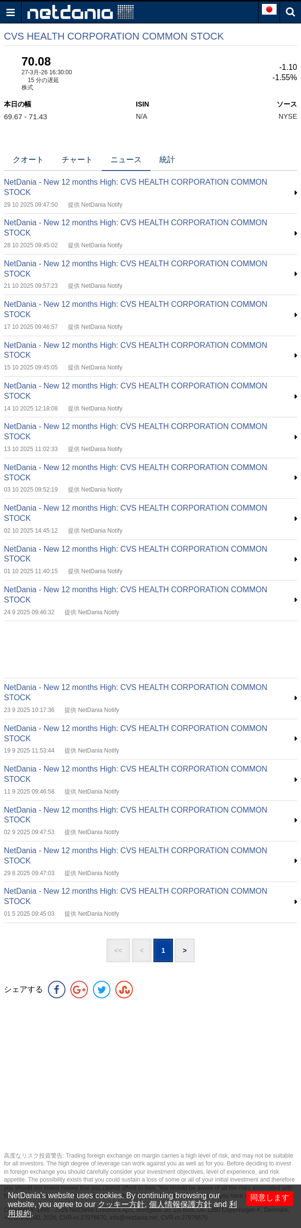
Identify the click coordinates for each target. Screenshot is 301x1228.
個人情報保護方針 (180, 1204)
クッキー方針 (121, 1204)
